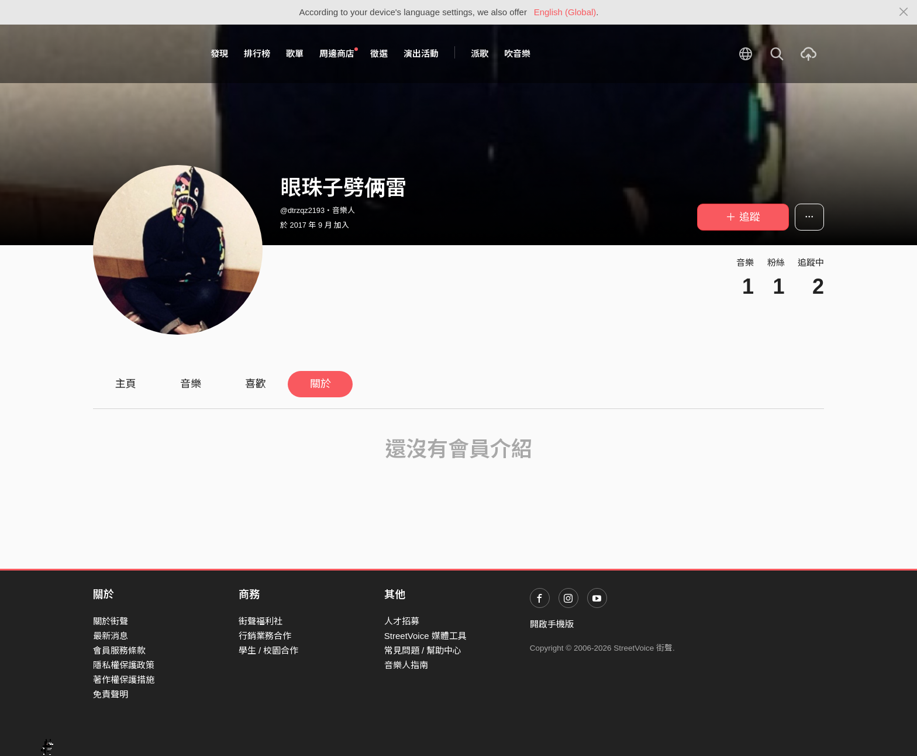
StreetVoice (141, 54)
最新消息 (110, 636)
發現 (219, 54)
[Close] (904, 12)
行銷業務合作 (265, 636)
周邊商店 (338, 53)
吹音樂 (517, 54)
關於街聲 (110, 621)
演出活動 (421, 54)
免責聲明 (110, 694)
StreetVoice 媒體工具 (425, 636)
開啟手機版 (552, 624)
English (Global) (565, 12)
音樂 (190, 384)
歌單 (295, 54)
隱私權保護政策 (123, 665)
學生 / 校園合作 (269, 650)
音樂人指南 (406, 665)
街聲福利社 (260, 621)
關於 (320, 384)
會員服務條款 (119, 650)
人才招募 (401, 621)
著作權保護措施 (123, 680)
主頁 (125, 384)
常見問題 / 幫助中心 (423, 650)
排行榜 (257, 54)
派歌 (479, 54)
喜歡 (255, 384)
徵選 (379, 54)
